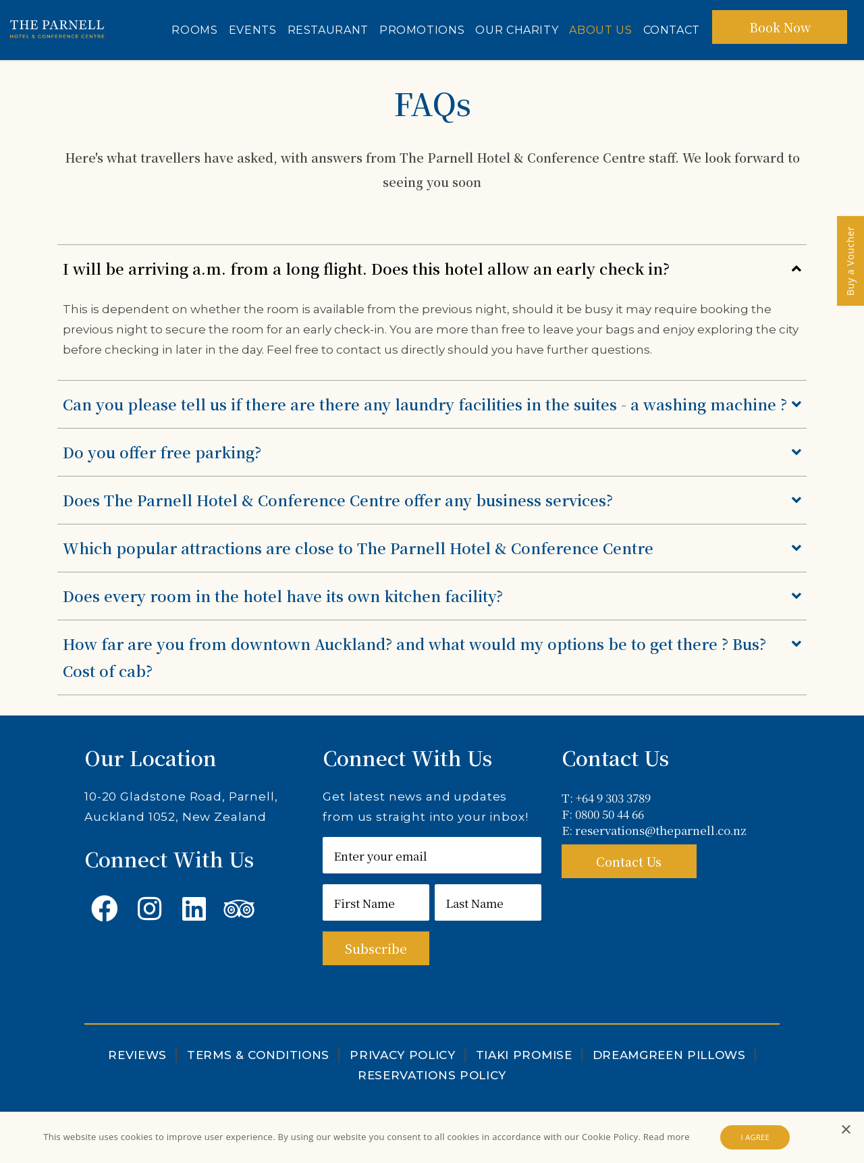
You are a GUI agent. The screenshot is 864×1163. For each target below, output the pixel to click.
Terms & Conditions (258, 1055)
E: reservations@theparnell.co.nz (654, 830)
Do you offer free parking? (432, 452)
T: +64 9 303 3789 (606, 798)
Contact (671, 30)
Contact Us (629, 861)
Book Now (780, 27)
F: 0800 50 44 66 (603, 814)
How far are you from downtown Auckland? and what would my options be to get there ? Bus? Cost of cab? (432, 655)
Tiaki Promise (524, 1055)
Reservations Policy (432, 1075)
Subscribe (376, 948)
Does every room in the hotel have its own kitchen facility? (432, 596)
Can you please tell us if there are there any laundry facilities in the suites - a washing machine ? (432, 404)
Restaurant (328, 30)
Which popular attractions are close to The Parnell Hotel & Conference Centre (432, 548)
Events (253, 30)
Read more (666, 1137)
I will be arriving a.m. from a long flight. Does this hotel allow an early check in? (432, 268)
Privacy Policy (403, 1055)
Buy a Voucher (850, 261)
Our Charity (516, 30)
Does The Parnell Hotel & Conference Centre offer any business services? (432, 500)
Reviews (137, 1055)
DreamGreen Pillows (669, 1055)
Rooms (194, 30)
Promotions (421, 30)
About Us (600, 30)
